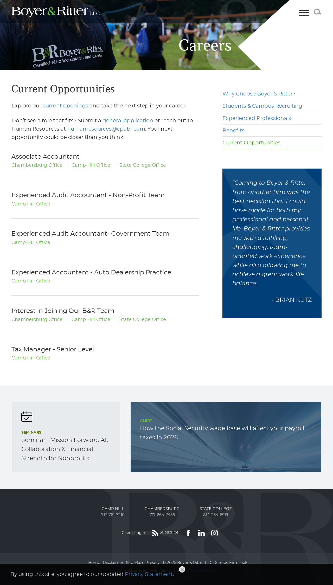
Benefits (233, 130)
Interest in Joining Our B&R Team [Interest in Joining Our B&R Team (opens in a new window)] (62, 311)
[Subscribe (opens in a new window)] (165, 532)
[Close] (182, 569)
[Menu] (304, 13)
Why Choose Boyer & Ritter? (259, 94)
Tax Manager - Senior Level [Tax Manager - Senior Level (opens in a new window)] (52, 349)
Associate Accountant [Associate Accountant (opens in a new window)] (45, 157)
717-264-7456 (162, 515)
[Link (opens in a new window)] (188, 532)
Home (94, 563)
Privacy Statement (149, 574)
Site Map (134, 563)
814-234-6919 (215, 515)
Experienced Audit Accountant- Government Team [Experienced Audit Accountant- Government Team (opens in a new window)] (90, 234)
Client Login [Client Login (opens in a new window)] (133, 533)
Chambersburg (162, 509)
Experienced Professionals (256, 118)
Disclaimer (113, 563)
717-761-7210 (113, 515)
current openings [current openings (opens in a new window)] (65, 105)
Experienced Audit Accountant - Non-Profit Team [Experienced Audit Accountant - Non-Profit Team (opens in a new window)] (88, 195)
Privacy (152, 563)
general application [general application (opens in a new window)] (128, 120)
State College (216, 509)
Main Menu (148, 6)
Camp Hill (113, 509)
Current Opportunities (251, 142)
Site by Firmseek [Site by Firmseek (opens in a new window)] (231, 563)
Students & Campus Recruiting (262, 106)
